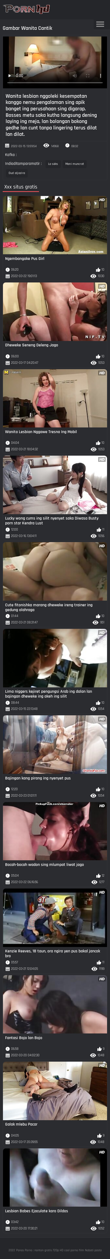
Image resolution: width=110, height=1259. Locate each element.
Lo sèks (53, 164)
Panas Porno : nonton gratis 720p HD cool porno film (50, 1250)
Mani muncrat (74, 164)
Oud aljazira (17, 173)
